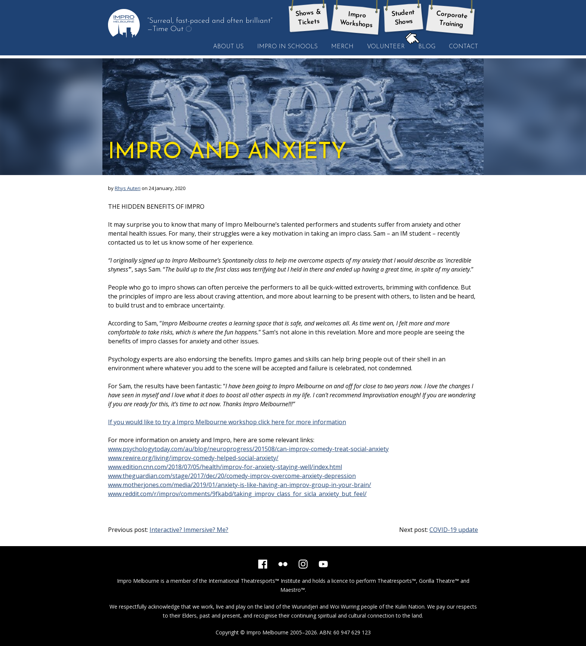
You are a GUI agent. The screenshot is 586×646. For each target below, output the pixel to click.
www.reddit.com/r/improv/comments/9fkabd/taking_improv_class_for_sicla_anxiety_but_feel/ (237, 494)
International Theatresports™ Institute (254, 580)
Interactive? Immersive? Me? (188, 530)
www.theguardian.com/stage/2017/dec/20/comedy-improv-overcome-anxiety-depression (232, 476)
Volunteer (386, 47)
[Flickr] (282, 564)
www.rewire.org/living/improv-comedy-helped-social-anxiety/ (193, 458)
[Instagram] (303, 564)
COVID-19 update (453, 530)
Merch (342, 47)
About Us (228, 47)
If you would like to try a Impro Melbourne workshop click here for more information (227, 422)
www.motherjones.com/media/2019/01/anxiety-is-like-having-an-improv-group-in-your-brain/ (239, 485)
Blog (423, 46)
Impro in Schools (287, 47)
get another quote (189, 29)
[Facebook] (262, 564)
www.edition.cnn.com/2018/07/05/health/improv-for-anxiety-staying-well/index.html (225, 467)
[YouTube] (323, 564)
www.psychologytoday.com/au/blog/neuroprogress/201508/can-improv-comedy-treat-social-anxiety (248, 449)
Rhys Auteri (128, 188)
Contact (463, 47)
